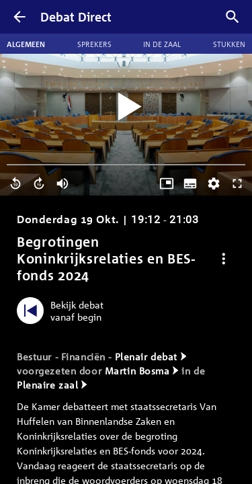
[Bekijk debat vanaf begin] (63, 310)
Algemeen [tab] (26, 43)
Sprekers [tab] (94, 43)
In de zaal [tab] (162, 43)
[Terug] (19, 16)
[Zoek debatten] (232, 16)
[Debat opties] (223, 258)
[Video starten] (126, 107)
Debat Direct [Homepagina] (76, 16)
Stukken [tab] (229, 43)
